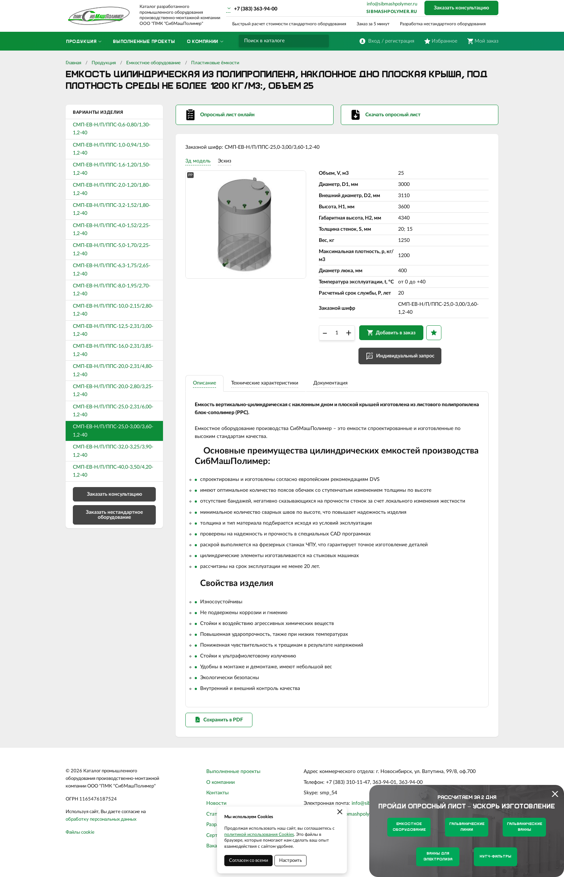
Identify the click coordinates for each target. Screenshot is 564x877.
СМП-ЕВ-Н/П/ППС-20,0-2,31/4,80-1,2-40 (113, 370)
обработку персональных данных (101, 826)
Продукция (104, 63)
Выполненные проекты (233, 778)
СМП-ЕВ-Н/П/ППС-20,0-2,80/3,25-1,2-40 (113, 390)
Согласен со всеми (248, 860)
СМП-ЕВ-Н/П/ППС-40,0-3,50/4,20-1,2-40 (113, 471)
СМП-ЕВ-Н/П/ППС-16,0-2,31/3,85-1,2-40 (113, 350)
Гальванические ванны (524, 827)
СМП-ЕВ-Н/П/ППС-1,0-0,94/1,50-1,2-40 (111, 149)
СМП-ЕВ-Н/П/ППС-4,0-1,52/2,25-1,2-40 (111, 229)
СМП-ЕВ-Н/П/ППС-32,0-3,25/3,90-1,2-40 (113, 450)
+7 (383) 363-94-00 (255, 9)
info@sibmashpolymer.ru (392, 4)
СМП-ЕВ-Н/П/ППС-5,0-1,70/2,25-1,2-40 (111, 249)
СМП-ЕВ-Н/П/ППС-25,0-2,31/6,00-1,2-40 (113, 410)
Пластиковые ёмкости (215, 63)
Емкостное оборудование (153, 63)
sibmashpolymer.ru (391, 11)
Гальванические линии (466, 827)
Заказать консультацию (461, 7)
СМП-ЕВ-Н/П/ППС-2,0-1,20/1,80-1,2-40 (111, 189)
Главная (73, 63)
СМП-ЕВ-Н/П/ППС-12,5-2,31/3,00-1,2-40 (113, 330)
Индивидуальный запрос (406, 359)
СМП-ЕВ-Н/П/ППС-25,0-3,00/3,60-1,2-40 (113, 430)
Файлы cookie (80, 839)
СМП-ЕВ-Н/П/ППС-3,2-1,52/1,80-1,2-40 (111, 209)
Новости (216, 810)
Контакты (217, 800)
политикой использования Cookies (259, 834)
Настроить (290, 860)
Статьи (214, 821)
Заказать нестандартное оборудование (114, 515)
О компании (220, 789)
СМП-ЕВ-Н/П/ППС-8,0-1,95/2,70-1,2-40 (111, 289)
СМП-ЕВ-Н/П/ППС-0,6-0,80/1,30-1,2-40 (111, 128)
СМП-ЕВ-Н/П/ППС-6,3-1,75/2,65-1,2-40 (111, 269)
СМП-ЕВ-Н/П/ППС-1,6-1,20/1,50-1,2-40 (111, 168)
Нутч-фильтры (495, 857)
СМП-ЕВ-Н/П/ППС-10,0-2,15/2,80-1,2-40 (113, 310)
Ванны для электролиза (438, 856)
